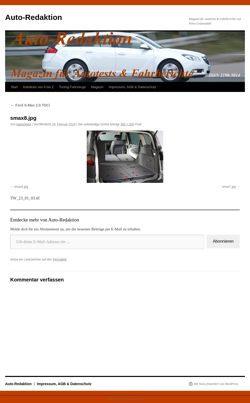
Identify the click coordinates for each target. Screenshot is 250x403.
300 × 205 (127, 124)
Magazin (97, 87)
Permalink (59, 259)
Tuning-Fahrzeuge (72, 87)
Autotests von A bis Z (38, 87)
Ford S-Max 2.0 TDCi (30, 105)
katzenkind (23, 124)
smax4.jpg (21, 186)
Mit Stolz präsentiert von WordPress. (216, 384)
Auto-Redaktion (33, 17)
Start (14, 87)
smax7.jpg (229, 186)
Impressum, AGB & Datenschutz (132, 87)
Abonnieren (223, 241)
